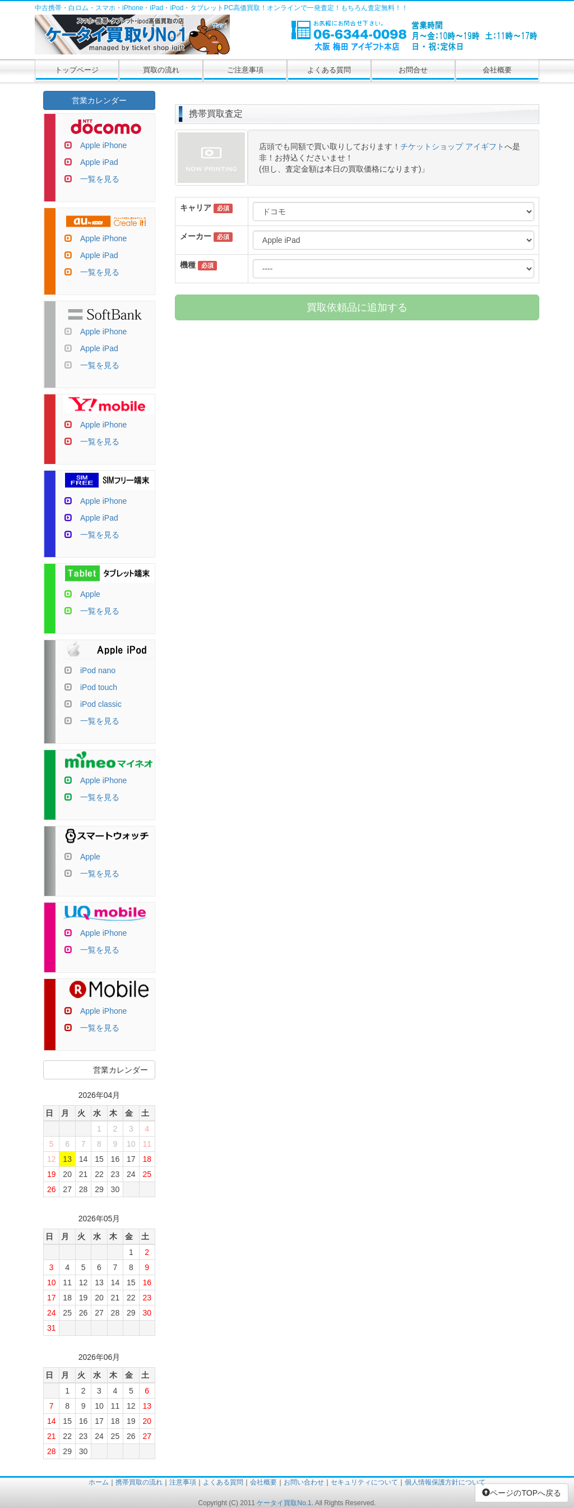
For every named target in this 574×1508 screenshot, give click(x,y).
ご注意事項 (245, 70)
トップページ (77, 70)
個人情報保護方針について (445, 1482)
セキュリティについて (364, 1482)
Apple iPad (99, 162)
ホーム (99, 1482)
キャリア (195, 207)
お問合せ (413, 70)
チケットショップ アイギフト (452, 146)
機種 (188, 264)
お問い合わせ (304, 1482)
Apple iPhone (103, 145)
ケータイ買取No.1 (284, 1503)
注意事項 (182, 1482)
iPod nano (97, 670)
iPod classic (101, 704)
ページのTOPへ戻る (521, 1492)
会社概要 (497, 70)
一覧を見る (99, 178)
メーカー (195, 236)
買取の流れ (161, 70)
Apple (90, 594)
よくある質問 (329, 70)
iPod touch (98, 687)
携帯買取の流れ (139, 1482)
